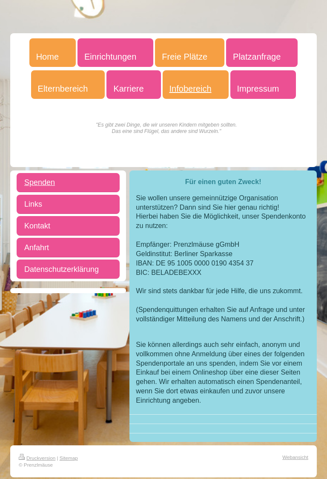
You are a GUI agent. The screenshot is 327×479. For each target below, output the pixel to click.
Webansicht (295, 457)
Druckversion (37, 458)
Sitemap (69, 458)
